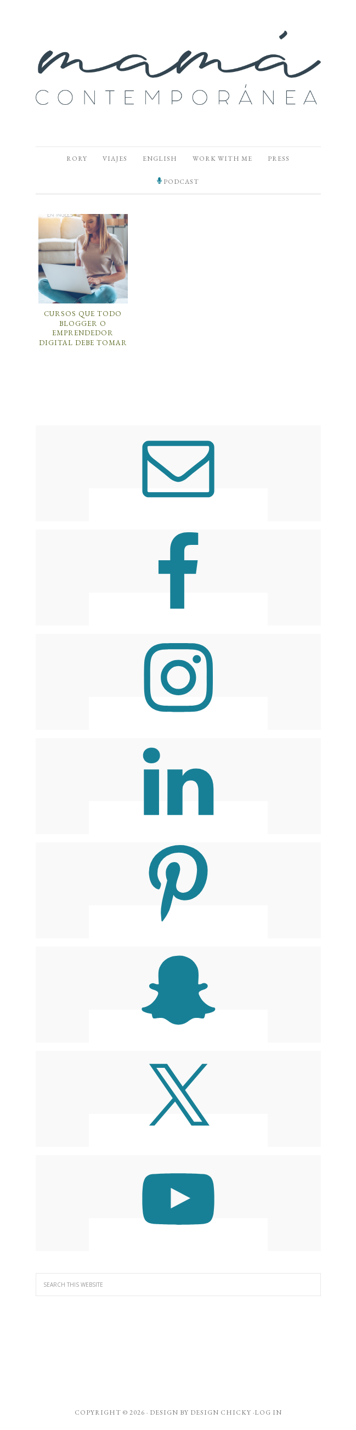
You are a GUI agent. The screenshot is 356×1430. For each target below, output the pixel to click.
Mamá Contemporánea (178, 67)
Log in (268, 1412)
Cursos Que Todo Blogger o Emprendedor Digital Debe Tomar (83, 328)
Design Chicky (220, 1412)
